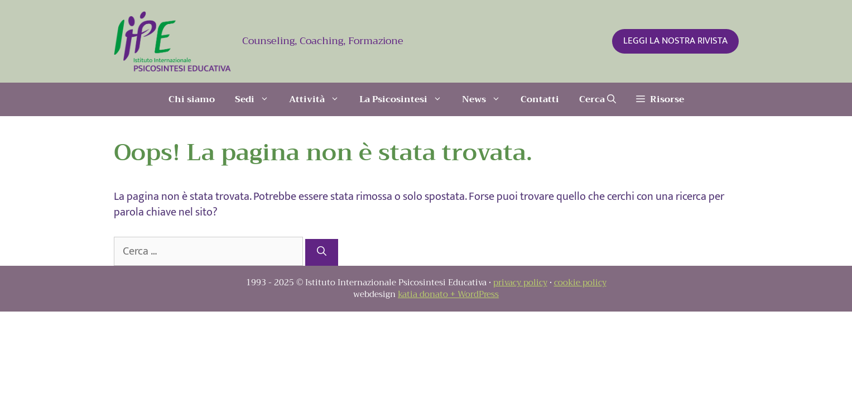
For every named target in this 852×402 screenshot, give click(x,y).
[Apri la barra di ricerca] (597, 99)
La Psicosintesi (405, 99)
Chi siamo (192, 99)
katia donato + (428, 294)
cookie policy (580, 282)
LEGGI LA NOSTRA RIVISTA (675, 41)
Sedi (257, 99)
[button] (660, 99)
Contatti (540, 99)
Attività (319, 99)
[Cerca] (321, 252)
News (486, 99)
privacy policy (520, 282)
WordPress (478, 294)
